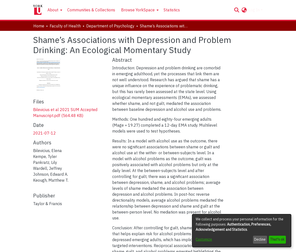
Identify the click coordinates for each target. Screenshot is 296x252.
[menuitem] (54, 10)
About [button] (52, 9)
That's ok (277, 239)
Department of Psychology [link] (110, 25)
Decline (260, 239)
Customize (204, 239)
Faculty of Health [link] (65, 25)
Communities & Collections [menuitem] (91, 9)
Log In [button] (255, 9)
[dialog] (241, 230)
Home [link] (38, 25)
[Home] (37, 10)
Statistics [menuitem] (172, 9)
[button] (236, 10)
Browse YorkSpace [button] (138, 9)
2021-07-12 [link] (44, 133)
